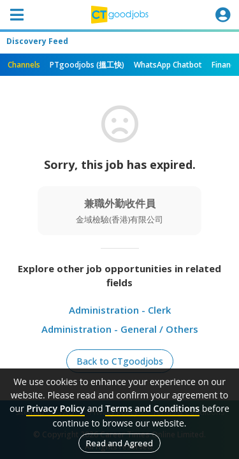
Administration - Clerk (120, 309)
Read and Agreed (119, 443)
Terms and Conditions (152, 408)
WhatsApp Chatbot (168, 64)
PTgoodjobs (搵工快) (87, 64)
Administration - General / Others (119, 329)
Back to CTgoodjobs (119, 361)
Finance (225, 64)
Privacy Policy (55, 408)
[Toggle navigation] (16, 14)
